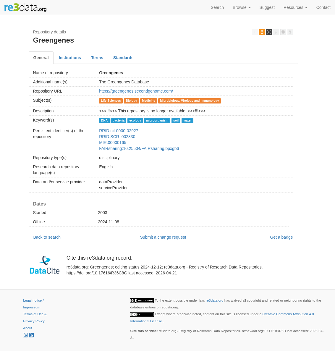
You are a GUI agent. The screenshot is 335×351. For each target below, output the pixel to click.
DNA (104, 120)
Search (217, 7)
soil (176, 120)
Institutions (70, 57)
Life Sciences (111, 100)
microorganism (157, 120)
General (41, 57)
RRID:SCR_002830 (117, 136)
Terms (97, 57)
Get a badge (281, 237)
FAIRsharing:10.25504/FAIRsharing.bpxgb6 (139, 148)
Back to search (47, 237)
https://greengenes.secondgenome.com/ (136, 91)
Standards (123, 57)
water (188, 120)
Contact (323, 7)
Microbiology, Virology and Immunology (189, 100)
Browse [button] (242, 7)
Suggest (267, 7)
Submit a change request (163, 237)
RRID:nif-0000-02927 (118, 130)
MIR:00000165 (112, 142)
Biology (131, 100)
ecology (135, 120)
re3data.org (215, 300)
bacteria (118, 120)
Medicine (148, 100)
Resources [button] (296, 7)
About (27, 328)
